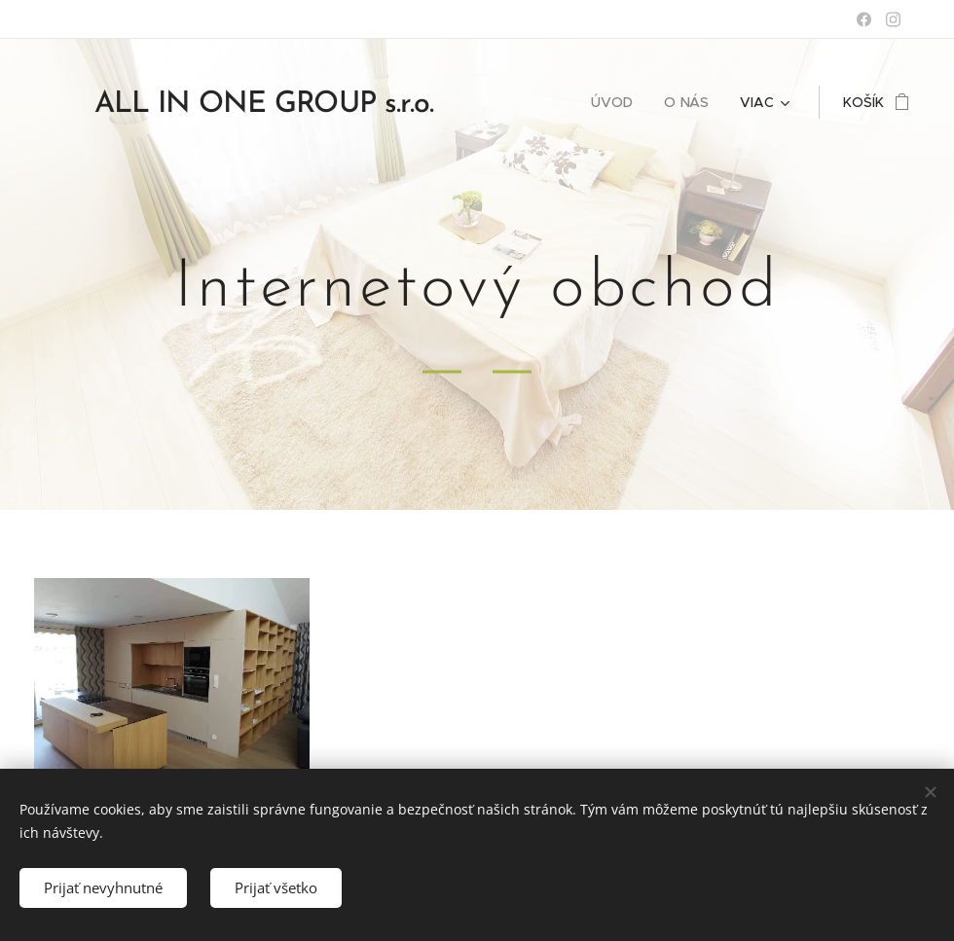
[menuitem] (617, 102)
